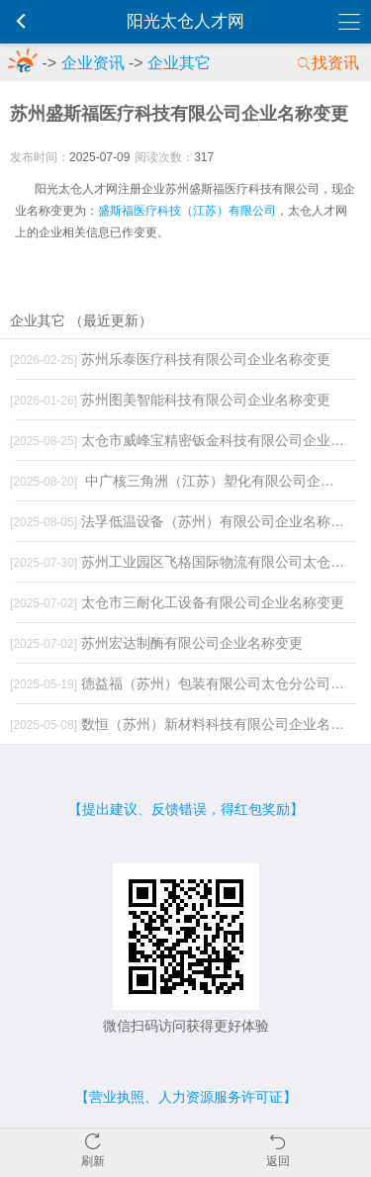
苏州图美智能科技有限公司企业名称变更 (170, 399)
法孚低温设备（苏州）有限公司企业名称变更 (183, 521)
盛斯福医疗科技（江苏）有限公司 (187, 211)
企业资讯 (93, 62)
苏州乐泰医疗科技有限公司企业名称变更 (170, 359)
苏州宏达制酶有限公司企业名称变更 (156, 643)
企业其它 (179, 62)
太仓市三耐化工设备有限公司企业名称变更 (177, 602)
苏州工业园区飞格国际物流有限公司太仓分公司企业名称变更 (183, 562)
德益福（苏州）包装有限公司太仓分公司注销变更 (183, 683)
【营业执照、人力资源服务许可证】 (186, 1097)
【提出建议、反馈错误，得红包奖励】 (186, 809)
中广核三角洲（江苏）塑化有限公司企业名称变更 (183, 481)
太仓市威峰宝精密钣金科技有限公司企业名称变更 (183, 440)
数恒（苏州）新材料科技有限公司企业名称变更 (183, 724)
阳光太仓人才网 (185, 21)
